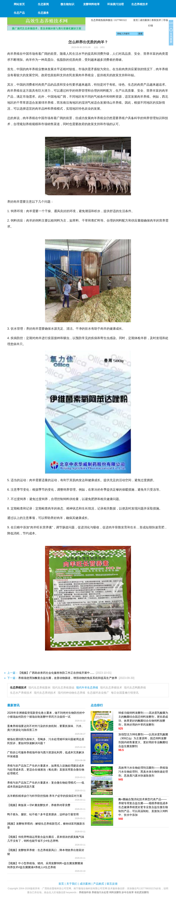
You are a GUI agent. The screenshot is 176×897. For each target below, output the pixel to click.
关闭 (171, 23)
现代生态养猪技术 (111, 687)
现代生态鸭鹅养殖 (135, 687)
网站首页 (19, 4)
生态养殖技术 (18, 687)
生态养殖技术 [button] (139, 4)
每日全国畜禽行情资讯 (125, 692)
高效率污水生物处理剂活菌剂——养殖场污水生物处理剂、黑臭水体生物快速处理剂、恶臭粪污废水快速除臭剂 (143, 771)
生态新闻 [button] (43, 4)
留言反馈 (112, 883)
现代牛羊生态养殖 (87, 687)
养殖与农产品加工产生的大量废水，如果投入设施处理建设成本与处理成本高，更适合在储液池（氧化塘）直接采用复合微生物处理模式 (45, 769)
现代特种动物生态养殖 (71, 692)
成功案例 (145, 20)
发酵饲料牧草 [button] (91, 4)
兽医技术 (156, 20)
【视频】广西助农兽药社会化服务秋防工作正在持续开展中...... (56, 672)
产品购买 (98, 883)
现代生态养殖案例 (39, 687)
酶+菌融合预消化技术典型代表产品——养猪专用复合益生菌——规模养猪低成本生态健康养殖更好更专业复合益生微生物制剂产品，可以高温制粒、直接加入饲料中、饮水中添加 (143, 807)
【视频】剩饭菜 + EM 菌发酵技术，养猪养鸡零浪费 (38, 805)
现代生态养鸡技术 (45, 692)
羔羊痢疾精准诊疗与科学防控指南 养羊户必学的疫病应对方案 (44, 795)
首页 (135, 20)
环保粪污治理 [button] (115, 4)
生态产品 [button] (19, 12)
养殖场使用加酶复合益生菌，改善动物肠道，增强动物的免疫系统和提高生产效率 (67, 677)
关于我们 (71, 883)
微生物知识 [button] (67, 4)
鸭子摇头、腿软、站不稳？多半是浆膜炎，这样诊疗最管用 (43, 814)
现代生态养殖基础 (63, 687)
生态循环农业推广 (98, 692)
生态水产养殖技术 (21, 692)
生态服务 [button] (43, 12)
